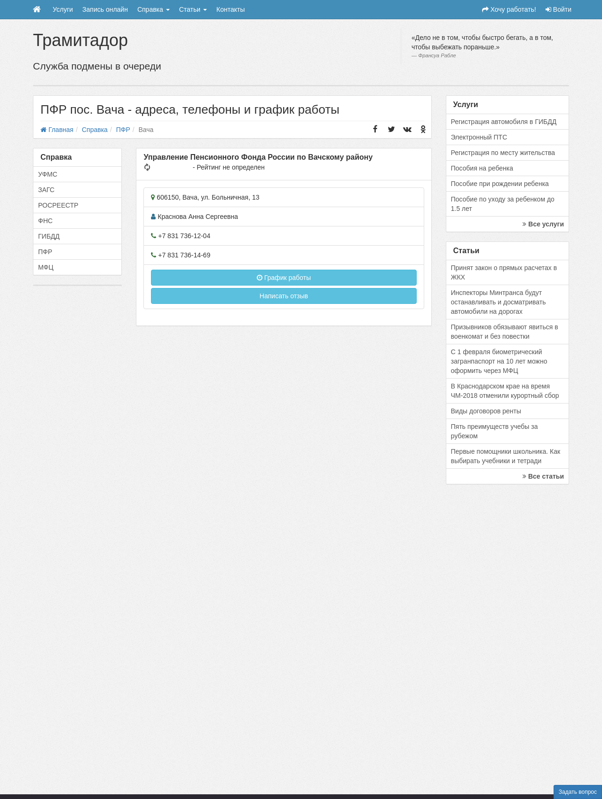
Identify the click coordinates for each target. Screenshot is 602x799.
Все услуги (543, 224)
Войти (558, 9)
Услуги (63, 9)
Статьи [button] (193, 9)
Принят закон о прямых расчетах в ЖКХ (504, 272)
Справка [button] (153, 9)
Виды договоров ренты (486, 411)
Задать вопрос (578, 792)
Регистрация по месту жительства (503, 152)
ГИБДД (49, 236)
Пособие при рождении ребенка (500, 183)
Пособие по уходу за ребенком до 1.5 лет (502, 203)
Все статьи (543, 476)
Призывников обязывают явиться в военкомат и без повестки (504, 331)
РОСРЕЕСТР (58, 205)
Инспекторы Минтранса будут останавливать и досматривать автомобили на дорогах (498, 302)
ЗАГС (46, 190)
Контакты (230, 9)
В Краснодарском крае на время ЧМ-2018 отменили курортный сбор (505, 390)
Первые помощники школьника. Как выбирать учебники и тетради (506, 456)
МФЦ (46, 267)
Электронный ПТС (479, 137)
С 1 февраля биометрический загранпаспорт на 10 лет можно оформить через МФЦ (499, 361)
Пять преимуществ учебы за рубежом (494, 431)
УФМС (47, 174)
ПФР (45, 252)
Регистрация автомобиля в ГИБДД (504, 121)
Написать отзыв (284, 296)
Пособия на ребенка (482, 168)
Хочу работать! (509, 9)
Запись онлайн (105, 9)
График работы (284, 277)
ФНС (45, 221)
